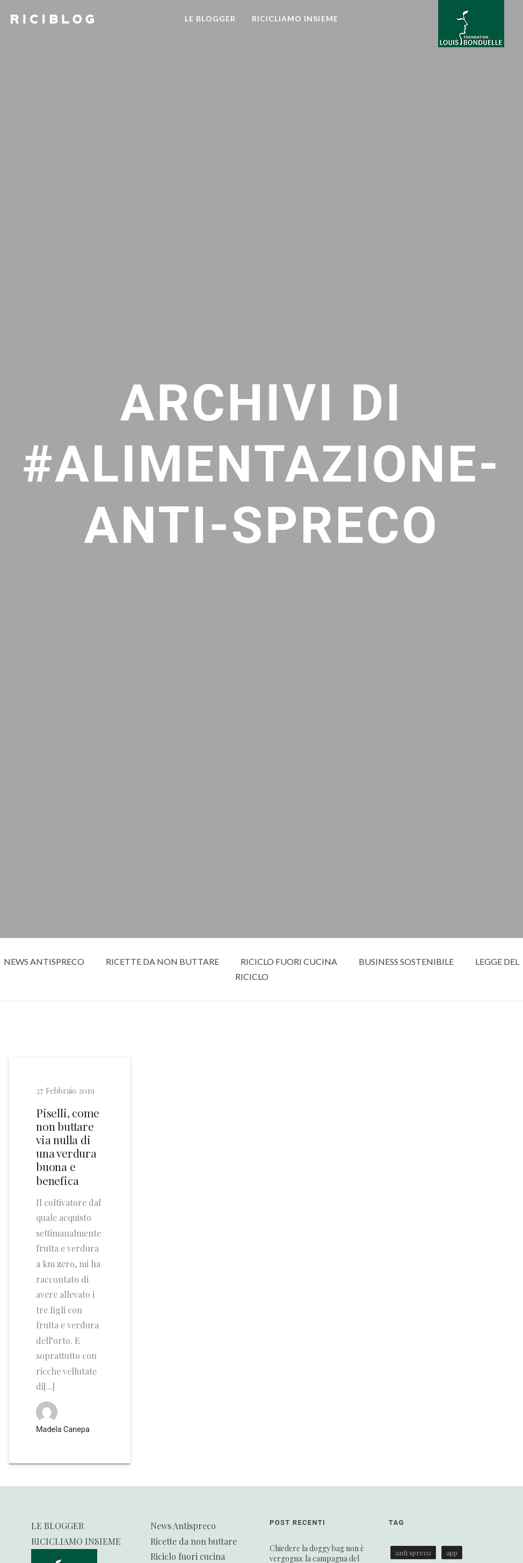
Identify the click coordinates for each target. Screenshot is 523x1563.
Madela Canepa (63, 1429)
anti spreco (413, 1552)
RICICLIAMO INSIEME (295, 18)
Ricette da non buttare (162, 961)
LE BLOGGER (210, 18)
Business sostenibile (406, 961)
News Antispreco (44, 961)
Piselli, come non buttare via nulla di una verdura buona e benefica (67, 1146)
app (451, 1552)
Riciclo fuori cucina (289, 961)
